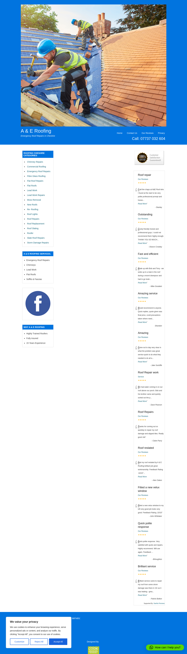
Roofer (30, 233)
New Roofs (32, 204)
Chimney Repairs (35, 162)
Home (119, 133)
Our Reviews (147, 133)
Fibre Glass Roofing (36, 176)
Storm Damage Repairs (38, 242)
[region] (38, 632)
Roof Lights (32, 214)
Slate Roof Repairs (36, 238)
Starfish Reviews (159, 603)
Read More (142, 204)
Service (141, 377)
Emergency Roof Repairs (38, 171)
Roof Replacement (35, 223)
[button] (165, 647)
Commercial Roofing (36, 166)
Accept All (58, 641)
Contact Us (132, 133)
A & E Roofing (36, 131)
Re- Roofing (32, 209)
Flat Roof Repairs (35, 181)
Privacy (161, 133)
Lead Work (32, 190)
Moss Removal (34, 200)
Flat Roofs (32, 185)
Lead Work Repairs (36, 195)
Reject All (39, 641)
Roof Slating (32, 228)
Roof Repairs (33, 219)
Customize (19, 641)
